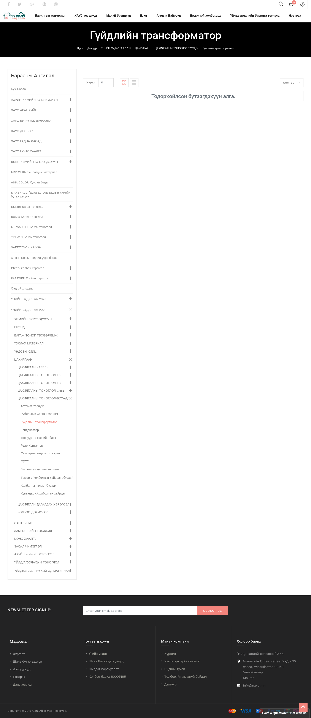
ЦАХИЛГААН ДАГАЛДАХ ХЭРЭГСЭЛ (43, 508)
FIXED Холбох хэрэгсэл (27, 272)
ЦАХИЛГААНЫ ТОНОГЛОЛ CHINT (41, 394)
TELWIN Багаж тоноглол (28, 241)
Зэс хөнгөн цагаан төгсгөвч (40, 473)
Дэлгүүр (92, 51)
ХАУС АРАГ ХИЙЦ (24, 114)
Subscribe (212, 611)
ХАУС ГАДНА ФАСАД (26, 145)
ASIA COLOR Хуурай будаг (30, 186)
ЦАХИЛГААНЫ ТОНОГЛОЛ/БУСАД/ (176, 51)
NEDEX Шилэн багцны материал (34, 176)
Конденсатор (30, 434)
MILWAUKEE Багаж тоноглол (31, 231)
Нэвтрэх (19, 677)
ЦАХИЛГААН (143, 51)
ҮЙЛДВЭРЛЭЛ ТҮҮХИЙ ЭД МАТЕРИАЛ (42, 574)
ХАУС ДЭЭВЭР (22, 135)
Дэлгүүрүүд (21, 669)
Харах (90, 86)
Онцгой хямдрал (22, 292)
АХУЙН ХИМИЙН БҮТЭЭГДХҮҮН (34, 103)
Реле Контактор (32, 449)
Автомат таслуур (32, 410)
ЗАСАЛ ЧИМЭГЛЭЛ (28, 550)
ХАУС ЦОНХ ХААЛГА (26, 155)
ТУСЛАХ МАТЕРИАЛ (29, 347)
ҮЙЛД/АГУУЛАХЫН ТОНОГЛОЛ (36, 566)
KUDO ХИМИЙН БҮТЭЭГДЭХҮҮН (34, 165)
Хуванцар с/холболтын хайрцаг (43, 497)
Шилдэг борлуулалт (104, 669)
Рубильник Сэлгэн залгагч (39, 417)
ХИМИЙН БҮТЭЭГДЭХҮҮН (33, 323)
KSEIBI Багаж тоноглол (27, 210)
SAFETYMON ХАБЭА (26, 251)
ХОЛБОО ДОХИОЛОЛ (33, 516)
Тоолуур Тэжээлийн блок (38, 441)
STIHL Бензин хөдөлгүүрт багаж (34, 261)
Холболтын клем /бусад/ (38, 489)
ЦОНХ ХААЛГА (25, 542)
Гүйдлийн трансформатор (218, 51)
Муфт (25, 465)
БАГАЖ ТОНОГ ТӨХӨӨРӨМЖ (35, 339)
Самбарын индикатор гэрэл (40, 457)
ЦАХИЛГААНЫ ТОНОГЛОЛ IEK (39, 379)
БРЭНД (19, 331)
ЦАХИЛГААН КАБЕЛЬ (32, 371)
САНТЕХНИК (23, 527)
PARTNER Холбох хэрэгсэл (30, 282)
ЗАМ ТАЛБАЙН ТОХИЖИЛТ (34, 535)
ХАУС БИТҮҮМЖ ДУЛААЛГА (31, 124)
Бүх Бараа (18, 93)
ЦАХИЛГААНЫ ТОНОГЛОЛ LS (39, 386)
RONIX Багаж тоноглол (27, 220)
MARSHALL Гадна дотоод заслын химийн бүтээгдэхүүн (40, 198)
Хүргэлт (19, 654)
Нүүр (80, 51)
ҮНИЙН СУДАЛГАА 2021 (116, 51)
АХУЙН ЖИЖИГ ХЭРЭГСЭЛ (34, 558)
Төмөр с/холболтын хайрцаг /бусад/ (47, 481)
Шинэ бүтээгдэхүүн (27, 662)
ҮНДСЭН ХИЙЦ (25, 355)
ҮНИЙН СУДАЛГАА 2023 (28, 303)
